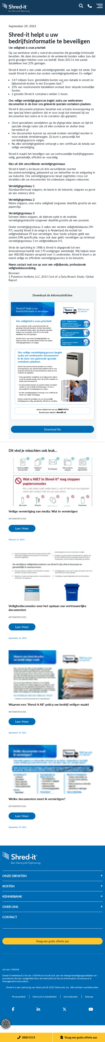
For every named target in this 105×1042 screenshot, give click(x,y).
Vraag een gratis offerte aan (80, 1037)
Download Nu (52, 429)
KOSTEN (8, 886)
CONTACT (9, 917)
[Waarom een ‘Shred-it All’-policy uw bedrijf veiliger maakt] (52, 674)
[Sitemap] (89, 996)
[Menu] (99, 5)
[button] (64, 876)
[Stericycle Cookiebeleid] (45, 996)
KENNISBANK (12, 896)
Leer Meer (22, 528)
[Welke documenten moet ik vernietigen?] (52, 769)
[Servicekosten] (71, 996)
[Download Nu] (52, 360)
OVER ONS (10, 906)
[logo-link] (16, 7)
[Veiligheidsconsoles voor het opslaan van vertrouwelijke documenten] (52, 576)
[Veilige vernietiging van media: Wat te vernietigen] (52, 481)
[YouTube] (91, 1009)
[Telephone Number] (89, 6)
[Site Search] (81, 6)
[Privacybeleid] (19, 996)
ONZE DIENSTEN (14, 876)
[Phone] (26, 1037)
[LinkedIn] (38, 1009)
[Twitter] (64, 1009)
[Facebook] (13, 1009)
